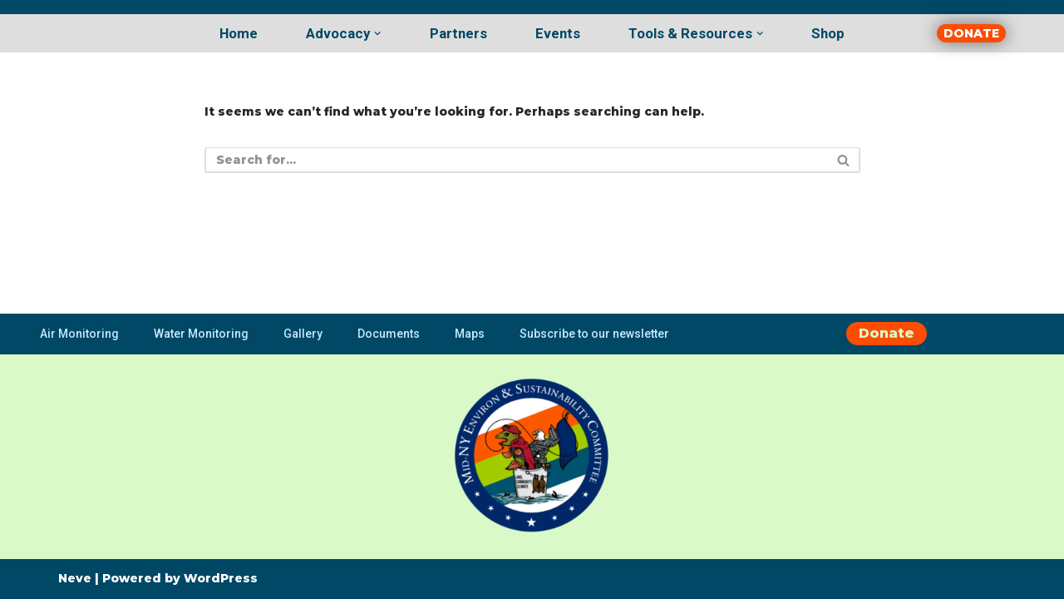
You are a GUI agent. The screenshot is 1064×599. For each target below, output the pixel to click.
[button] (377, 33)
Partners (458, 33)
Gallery (303, 333)
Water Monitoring (201, 333)
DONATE (971, 33)
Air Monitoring (79, 333)
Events (557, 33)
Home (238, 33)
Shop (828, 33)
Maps (470, 333)
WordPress (221, 578)
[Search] (513, 160)
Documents (388, 333)
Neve (74, 578)
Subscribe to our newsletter (594, 333)
